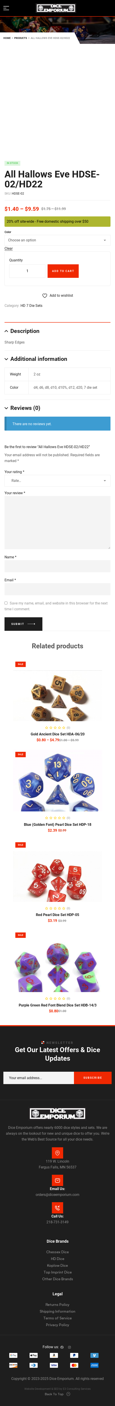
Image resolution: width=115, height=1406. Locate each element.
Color (8, 232)
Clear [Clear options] (9, 249)
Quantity (16, 260)
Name (10, 557)
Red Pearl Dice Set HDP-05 (57, 915)
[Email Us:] (57, 1180)
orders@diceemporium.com (57, 1195)
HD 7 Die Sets (31, 305)
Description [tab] (24, 331)
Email (10, 580)
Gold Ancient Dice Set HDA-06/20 (58, 734)
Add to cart (63, 271)
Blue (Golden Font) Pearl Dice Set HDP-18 (57, 824)
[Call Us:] (57, 1207)
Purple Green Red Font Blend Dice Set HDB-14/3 (58, 1005)
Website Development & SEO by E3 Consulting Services (57, 1388)
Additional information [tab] (38, 359)
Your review (15, 493)
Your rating (14, 472)
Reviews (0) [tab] (25, 408)
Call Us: (57, 1216)
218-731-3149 (57, 1222)
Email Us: (57, 1189)
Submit (17, 624)
